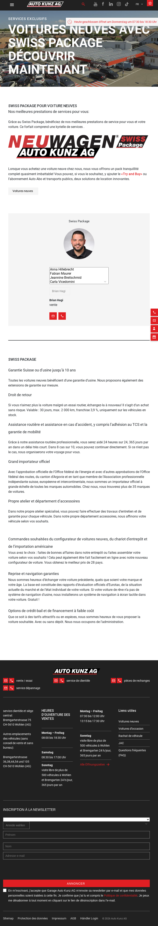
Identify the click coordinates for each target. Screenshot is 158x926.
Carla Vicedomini (79, 282)
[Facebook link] (103, 4)
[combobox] (59, 291)
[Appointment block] (154, 325)
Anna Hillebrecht (79, 269)
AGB (73, 918)
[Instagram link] (119, 4)
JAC (121, 743)
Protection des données (33, 918)
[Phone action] (154, 300)
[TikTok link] (127, 4)
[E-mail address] (76, 855)
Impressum (59, 918)
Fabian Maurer (79, 274)
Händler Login (89, 918)
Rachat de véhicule (130, 736)
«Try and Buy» (131, 174)
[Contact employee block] (154, 317)
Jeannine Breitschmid (79, 278)
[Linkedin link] (111, 4)
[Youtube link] (95, 4)
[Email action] (154, 309)
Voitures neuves (23, 191)
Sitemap (8, 918)
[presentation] (34, 872)
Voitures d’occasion (130, 728)
